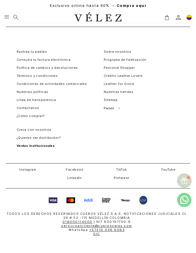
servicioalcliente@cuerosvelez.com (96, 226)
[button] (167, 17)
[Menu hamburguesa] (6, 17)
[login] (178, 17)
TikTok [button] (121, 170)
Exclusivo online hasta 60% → (98, 5)
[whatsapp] (184, 200)
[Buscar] (15, 17)
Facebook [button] (74, 170)
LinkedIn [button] (74, 178)
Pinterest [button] (121, 178)
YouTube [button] (168, 170)
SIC (96, 234)
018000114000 (77, 222)
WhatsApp (96, 230)
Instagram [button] (27, 170)
